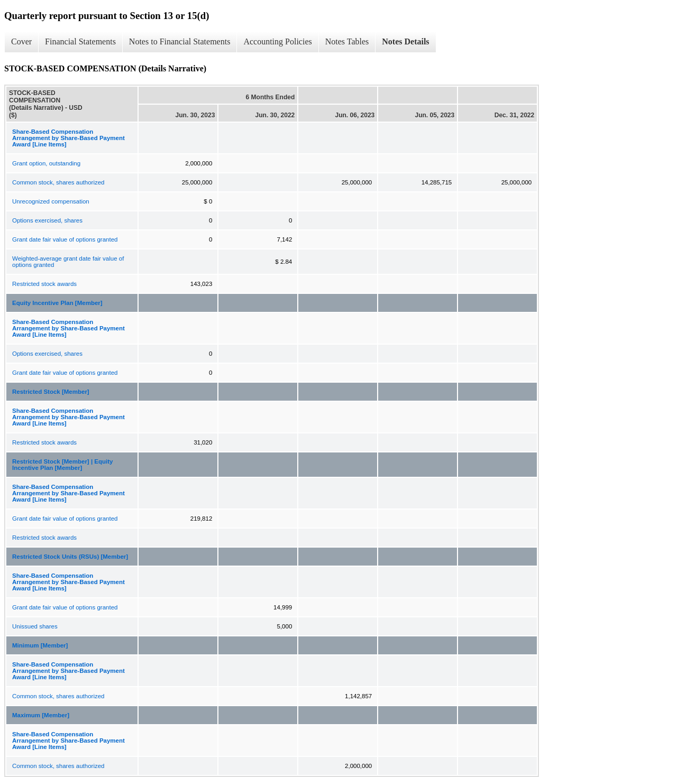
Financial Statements (80, 41)
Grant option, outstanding (46, 163)
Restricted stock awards (44, 284)
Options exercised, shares (47, 220)
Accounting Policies (277, 41)
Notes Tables (347, 41)
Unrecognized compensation (50, 201)
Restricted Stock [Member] (50, 391)
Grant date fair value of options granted (64, 239)
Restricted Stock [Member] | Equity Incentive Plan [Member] (62, 464)
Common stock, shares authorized (58, 182)
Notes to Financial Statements (180, 41)
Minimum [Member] (40, 645)
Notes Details (405, 41)
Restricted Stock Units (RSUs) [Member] (70, 556)
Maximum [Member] (40, 715)
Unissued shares (35, 626)
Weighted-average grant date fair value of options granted (68, 261)
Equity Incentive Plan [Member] (57, 303)
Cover (21, 41)
